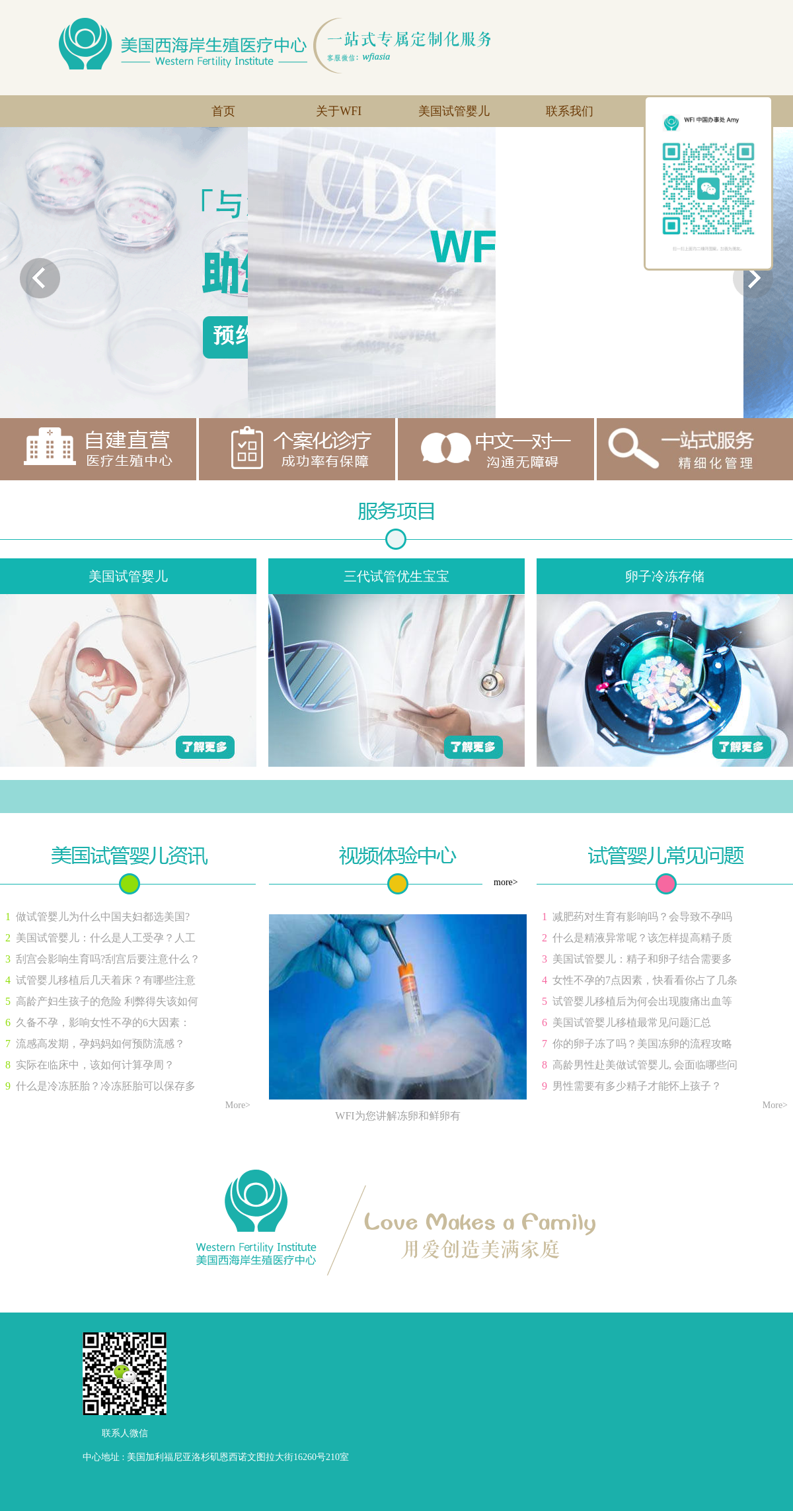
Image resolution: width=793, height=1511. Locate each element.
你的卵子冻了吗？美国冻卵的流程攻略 (642, 1043)
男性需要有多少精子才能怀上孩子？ (637, 1086)
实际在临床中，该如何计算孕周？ (95, 1064)
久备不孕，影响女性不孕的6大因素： (103, 1022)
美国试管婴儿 (454, 111)
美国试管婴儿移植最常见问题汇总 (631, 1022)
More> (237, 1105)
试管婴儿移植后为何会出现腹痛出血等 (642, 1001)
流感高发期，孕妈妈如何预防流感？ (100, 1043)
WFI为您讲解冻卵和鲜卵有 (397, 1115)
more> (506, 882)
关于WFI (338, 111)
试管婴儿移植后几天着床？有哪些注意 (106, 980)
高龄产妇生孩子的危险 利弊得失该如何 (107, 1001)
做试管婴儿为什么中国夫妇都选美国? (103, 916)
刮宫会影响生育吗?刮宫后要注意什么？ (108, 959)
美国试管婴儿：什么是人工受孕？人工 (106, 937)
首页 (223, 111)
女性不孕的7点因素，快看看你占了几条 (644, 980)
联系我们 (569, 111)
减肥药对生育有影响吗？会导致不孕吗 (642, 916)
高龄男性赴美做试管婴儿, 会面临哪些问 (644, 1064)
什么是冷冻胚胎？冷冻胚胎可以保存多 (106, 1086)
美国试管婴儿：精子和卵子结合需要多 (642, 959)
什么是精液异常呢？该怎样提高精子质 (642, 937)
